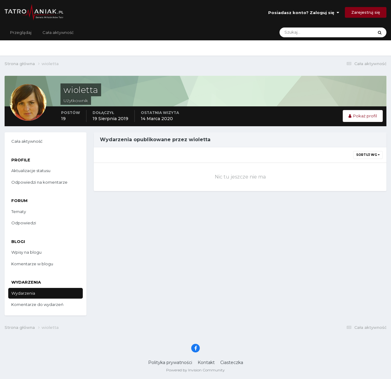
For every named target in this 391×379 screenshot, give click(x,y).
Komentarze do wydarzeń (37, 304)
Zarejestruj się (365, 12)
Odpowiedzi (23, 222)
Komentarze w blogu (32, 263)
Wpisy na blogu (26, 252)
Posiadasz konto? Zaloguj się (303, 12)
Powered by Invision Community (195, 370)
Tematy (18, 211)
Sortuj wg (368, 155)
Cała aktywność (58, 32)
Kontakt (206, 362)
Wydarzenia (23, 293)
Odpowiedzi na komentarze (39, 182)
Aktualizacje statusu (30, 170)
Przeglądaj (20, 32)
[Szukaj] (302, 32)
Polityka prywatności (170, 362)
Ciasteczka (231, 362)
